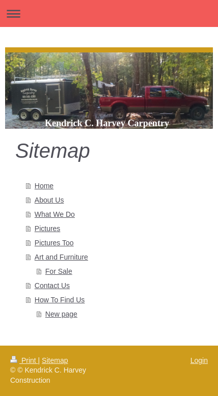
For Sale (58, 271)
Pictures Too (54, 243)
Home (44, 186)
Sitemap (55, 360)
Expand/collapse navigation (109, 13)
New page (61, 314)
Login (199, 360)
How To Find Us (60, 300)
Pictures (48, 228)
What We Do (55, 214)
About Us (49, 200)
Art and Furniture (61, 257)
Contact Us (52, 285)
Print (24, 360)
